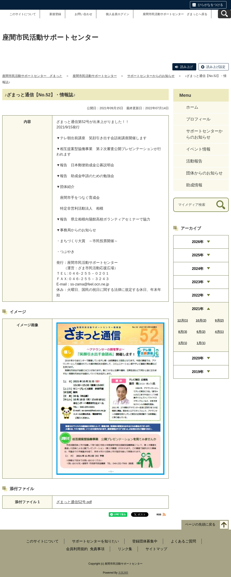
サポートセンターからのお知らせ (151, 76)
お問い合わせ (83, 14)
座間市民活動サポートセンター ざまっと (32, 76)
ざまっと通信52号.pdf (74, 502)
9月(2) (219, 320)
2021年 (198, 309)
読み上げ (186, 67)
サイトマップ (156, 549)
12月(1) (182, 320)
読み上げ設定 (215, 67)
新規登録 (55, 14)
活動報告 (194, 161)
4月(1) (219, 332)
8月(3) (182, 332)
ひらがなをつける (210, 5)
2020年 (198, 358)
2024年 (198, 269)
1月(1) (201, 343)
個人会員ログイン (117, 14)
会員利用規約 (77, 549)
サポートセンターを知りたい (95, 541)
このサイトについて (22, 14)
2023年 (198, 282)
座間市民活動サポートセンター (95, 76)
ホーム (192, 107)
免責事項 (97, 549)
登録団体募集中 (144, 541)
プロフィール (198, 119)
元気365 (123, 572)
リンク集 (125, 549)
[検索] (220, 204)
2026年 (198, 242)
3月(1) (182, 343)
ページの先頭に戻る (200, 524)
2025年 (198, 255)
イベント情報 (198, 149)
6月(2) (201, 332)
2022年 (198, 295)
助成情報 (194, 185)
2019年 (198, 372)
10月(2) (201, 320)
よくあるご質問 (183, 541)
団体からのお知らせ (204, 173)
